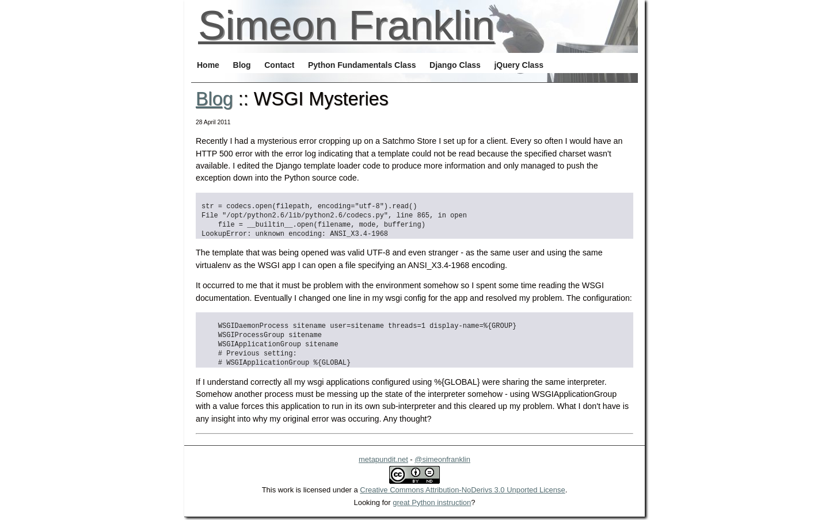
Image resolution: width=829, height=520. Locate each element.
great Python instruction (432, 502)
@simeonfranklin (442, 459)
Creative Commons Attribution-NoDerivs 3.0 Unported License (462, 489)
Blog (214, 99)
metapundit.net (383, 459)
